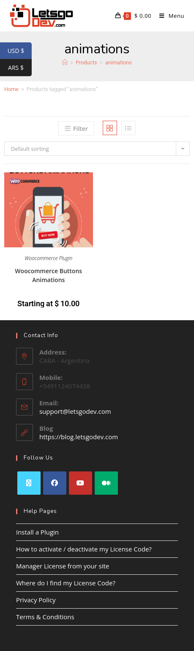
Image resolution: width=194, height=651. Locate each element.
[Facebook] (54, 483)
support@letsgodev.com (75, 411)
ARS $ (20, 67)
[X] (29, 483)
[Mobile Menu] (168, 15)
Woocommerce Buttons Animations (48, 275)
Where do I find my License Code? (65, 583)
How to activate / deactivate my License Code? (84, 549)
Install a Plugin (37, 532)
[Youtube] (80, 483)
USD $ (20, 50)
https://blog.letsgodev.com (78, 436)
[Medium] (106, 483)
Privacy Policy (36, 600)
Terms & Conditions (45, 616)
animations (118, 62)
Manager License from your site (62, 566)
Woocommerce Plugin (48, 258)
